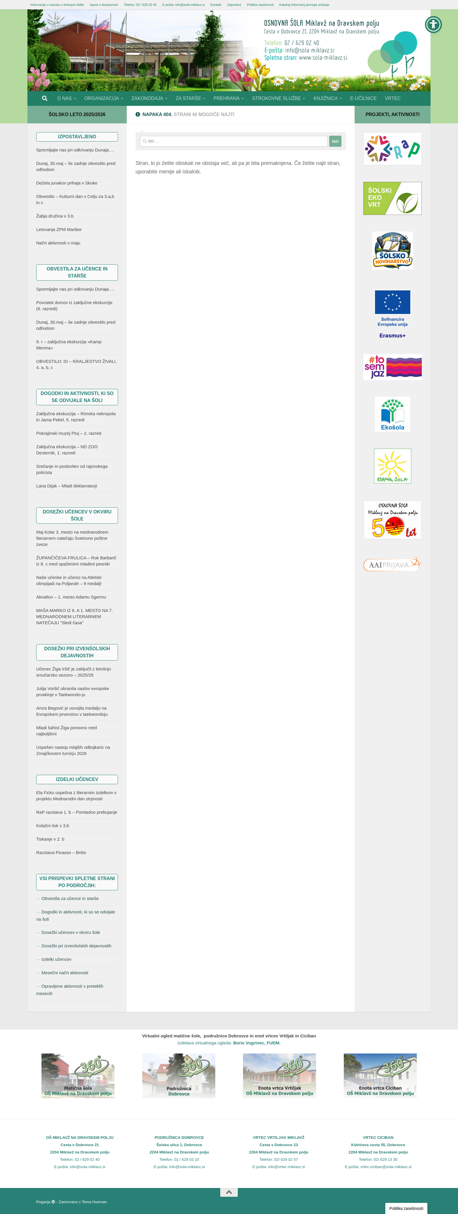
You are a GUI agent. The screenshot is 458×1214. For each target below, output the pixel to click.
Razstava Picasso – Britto (61, 852)
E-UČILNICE (363, 98)
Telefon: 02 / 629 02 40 (140, 4)
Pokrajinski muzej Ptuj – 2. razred (68, 433)
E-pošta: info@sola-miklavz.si (183, 4)
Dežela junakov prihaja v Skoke (66, 182)
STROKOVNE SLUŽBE (276, 98)
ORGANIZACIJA (101, 98)
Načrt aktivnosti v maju (58, 242)
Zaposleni (234, 4)
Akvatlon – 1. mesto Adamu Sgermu (71, 596)
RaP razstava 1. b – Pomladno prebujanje (76, 812)
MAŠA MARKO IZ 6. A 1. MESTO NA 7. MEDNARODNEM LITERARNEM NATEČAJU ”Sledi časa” (74, 616)
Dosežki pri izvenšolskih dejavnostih (76, 945)
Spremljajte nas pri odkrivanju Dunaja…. (75, 149)
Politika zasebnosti (260, 4)
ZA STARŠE (188, 98)
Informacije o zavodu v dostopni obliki (57, 4)
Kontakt (215, 4)
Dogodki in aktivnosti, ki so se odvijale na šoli (75, 915)
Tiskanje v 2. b (50, 839)
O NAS (64, 98)
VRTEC (393, 98)
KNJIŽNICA (325, 98)
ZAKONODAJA (147, 98)
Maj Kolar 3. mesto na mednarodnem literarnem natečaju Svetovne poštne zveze (72, 538)
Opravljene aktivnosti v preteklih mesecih (69, 990)
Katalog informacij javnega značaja (304, 4)
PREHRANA (227, 98)
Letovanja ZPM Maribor (59, 229)
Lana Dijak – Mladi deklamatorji (66, 485)
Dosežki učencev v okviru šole (70, 932)
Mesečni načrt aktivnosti (64, 972)
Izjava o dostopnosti (104, 4)
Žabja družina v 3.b (55, 215)
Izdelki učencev (56, 959)
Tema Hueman (94, 1202)
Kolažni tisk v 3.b (52, 825)
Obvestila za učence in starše (70, 898)
